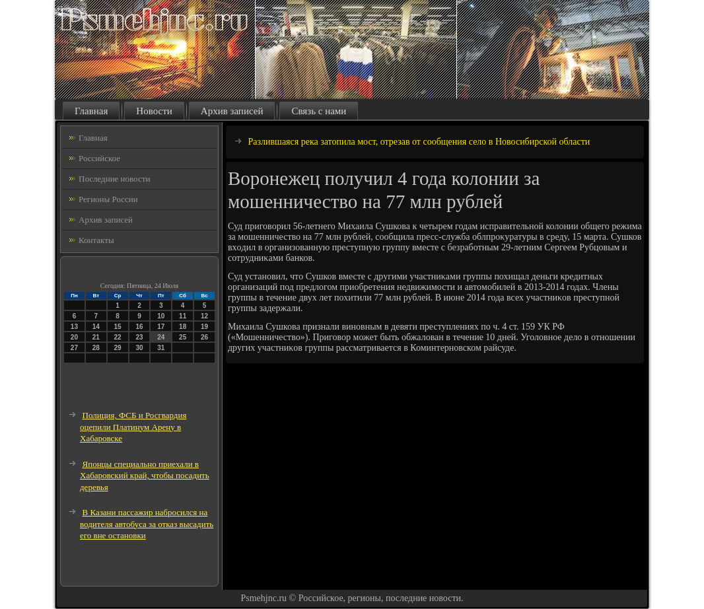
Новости (154, 111)
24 (160, 337)
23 (139, 337)
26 (204, 337)
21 (96, 337)
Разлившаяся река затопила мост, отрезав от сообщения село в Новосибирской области (419, 142)
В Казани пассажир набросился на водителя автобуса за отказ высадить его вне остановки (146, 523)
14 (96, 326)
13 (74, 326)
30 (139, 347)
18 (182, 326)
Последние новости (114, 179)
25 (182, 337)
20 (74, 337)
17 (160, 326)
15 (118, 326)
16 (139, 326)
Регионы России (108, 199)
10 (160, 316)
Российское (99, 158)
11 (182, 316)
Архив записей (232, 111)
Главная (91, 111)
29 (118, 347)
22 (118, 337)
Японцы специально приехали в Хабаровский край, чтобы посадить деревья (144, 475)
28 (96, 347)
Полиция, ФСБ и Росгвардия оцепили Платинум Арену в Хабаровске (133, 426)
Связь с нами (318, 111)
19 (204, 326)
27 (74, 347)
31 (160, 347)
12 (204, 316)
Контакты (96, 240)
